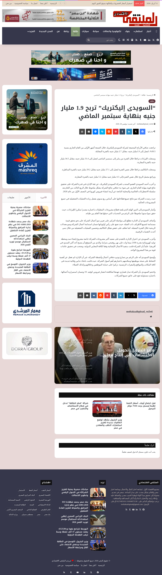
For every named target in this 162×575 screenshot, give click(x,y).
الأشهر (27, 197)
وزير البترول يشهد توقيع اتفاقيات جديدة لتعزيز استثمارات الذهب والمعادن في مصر (109, 424)
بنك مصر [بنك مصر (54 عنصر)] (47, 514)
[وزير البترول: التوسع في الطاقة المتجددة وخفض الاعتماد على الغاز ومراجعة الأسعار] (40, 272)
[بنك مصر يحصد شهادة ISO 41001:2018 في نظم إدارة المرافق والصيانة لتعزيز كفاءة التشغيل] (40, 226)
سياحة (96, 31)
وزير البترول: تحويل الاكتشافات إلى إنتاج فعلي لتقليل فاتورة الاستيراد (126, 353)
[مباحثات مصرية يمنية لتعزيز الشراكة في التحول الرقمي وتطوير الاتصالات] (40, 212)
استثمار (139, 31)
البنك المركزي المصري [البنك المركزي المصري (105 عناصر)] (26, 495)
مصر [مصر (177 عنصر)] (38, 514)
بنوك (127, 31)
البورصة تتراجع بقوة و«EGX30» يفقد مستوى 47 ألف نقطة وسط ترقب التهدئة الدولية (19, 257)
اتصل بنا (34, 3)
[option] (107, 355)
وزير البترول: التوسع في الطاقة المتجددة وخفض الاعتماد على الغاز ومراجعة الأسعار (19, 272)
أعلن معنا (43, 3)
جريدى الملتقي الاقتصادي (61, 561)
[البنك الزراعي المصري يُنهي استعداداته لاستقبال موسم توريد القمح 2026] (40, 240)
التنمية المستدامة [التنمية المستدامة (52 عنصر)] (14, 500)
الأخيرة (44, 197)
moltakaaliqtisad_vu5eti (144, 124)
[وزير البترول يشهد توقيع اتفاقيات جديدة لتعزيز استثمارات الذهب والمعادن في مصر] (107, 408)
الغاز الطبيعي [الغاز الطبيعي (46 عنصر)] (45, 510)
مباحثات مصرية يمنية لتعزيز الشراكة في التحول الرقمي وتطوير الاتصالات (19, 212)
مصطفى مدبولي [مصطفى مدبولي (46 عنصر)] (27, 514)
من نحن (9, 3)
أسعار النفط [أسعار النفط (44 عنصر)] (33, 490)
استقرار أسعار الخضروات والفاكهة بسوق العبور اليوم (112, 3)
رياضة (66, 31)
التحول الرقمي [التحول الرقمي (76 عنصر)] (29, 500)
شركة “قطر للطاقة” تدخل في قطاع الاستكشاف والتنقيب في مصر (75, 406)
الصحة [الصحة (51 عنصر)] (32, 505)
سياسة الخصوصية (21, 3)
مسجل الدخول (138, 452)
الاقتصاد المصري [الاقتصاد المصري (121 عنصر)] (44, 495)
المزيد (32, 31)
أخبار (149, 31)
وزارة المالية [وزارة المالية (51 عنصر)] (13, 514)
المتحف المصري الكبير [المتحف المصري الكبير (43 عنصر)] (15, 510)
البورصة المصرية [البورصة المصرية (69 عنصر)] (44, 500)
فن (58, 31)
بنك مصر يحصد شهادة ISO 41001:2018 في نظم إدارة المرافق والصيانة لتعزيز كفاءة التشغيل (18, 226)
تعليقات (10, 197)
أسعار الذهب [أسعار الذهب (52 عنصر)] (45, 490)
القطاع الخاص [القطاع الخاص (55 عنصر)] (32, 510)
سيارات (85, 31)
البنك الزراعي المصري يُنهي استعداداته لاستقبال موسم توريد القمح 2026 (19, 241)
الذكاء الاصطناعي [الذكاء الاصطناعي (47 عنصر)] (44, 505)
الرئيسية (53, 3)
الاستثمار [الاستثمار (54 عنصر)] (21, 490)
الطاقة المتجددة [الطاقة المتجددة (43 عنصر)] (20, 505)
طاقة (75, 31)
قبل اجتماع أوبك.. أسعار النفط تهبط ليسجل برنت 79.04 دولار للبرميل (140, 406)
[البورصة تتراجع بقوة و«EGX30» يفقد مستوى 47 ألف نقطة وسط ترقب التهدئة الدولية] (40, 254)
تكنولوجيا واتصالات (112, 31)
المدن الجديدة (46, 31)
